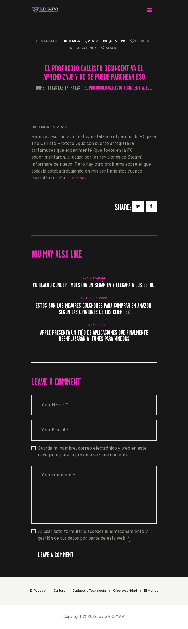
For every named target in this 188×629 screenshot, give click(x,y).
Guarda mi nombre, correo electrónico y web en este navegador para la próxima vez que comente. (92, 452)
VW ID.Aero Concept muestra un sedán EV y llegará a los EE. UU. (94, 285)
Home (40, 88)
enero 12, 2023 (94, 325)
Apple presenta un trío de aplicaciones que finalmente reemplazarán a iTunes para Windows (94, 335)
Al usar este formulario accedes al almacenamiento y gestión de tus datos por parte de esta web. (93, 535)
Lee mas (77, 178)
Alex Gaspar (83, 48)
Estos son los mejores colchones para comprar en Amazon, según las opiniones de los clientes (94, 308)
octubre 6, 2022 (94, 298)
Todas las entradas (63, 88)
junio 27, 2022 (94, 278)
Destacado (47, 41)
